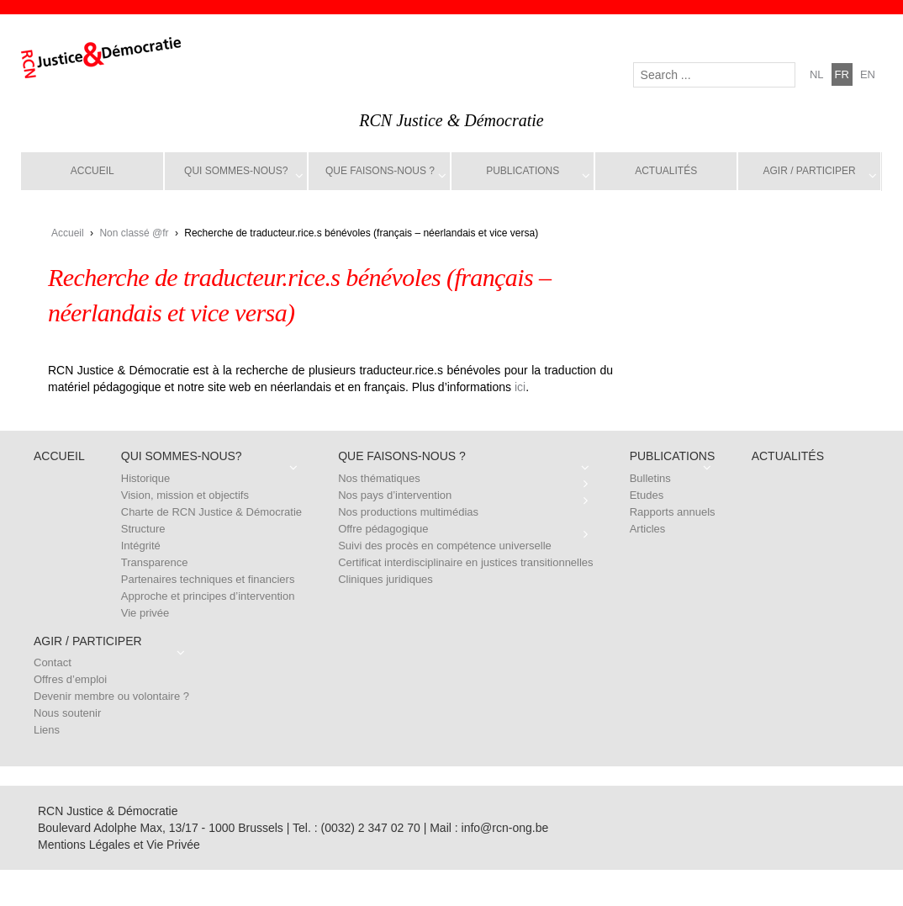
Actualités (666, 171)
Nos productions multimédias (408, 512)
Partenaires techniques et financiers (208, 579)
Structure (143, 528)
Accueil (92, 171)
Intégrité (141, 545)
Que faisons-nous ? (380, 171)
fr (842, 74)
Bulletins (650, 478)
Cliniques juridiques (385, 579)
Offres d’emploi (70, 679)
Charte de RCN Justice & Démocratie (211, 512)
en (867, 74)
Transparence (154, 562)
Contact (52, 662)
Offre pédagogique (383, 528)
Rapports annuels (673, 512)
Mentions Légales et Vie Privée (119, 844)
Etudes (646, 495)
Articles (648, 528)
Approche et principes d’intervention (208, 596)
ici (520, 387)
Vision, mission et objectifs (185, 495)
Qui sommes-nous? (236, 171)
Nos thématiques (379, 478)
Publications (522, 171)
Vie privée (145, 613)
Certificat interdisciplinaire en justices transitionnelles (465, 562)
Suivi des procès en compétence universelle (445, 545)
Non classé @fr (133, 233)
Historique (146, 478)
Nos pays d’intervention (395, 495)
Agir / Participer (809, 171)
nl (817, 74)
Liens (47, 729)
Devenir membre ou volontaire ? (111, 696)
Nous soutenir (67, 713)
